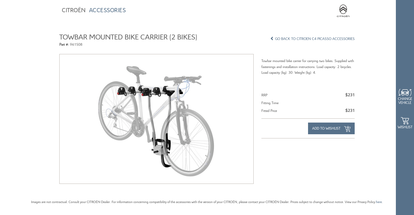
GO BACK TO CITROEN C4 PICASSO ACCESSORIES (312, 38)
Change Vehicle (405, 100)
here (379, 202)
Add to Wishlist (331, 129)
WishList (405, 126)
